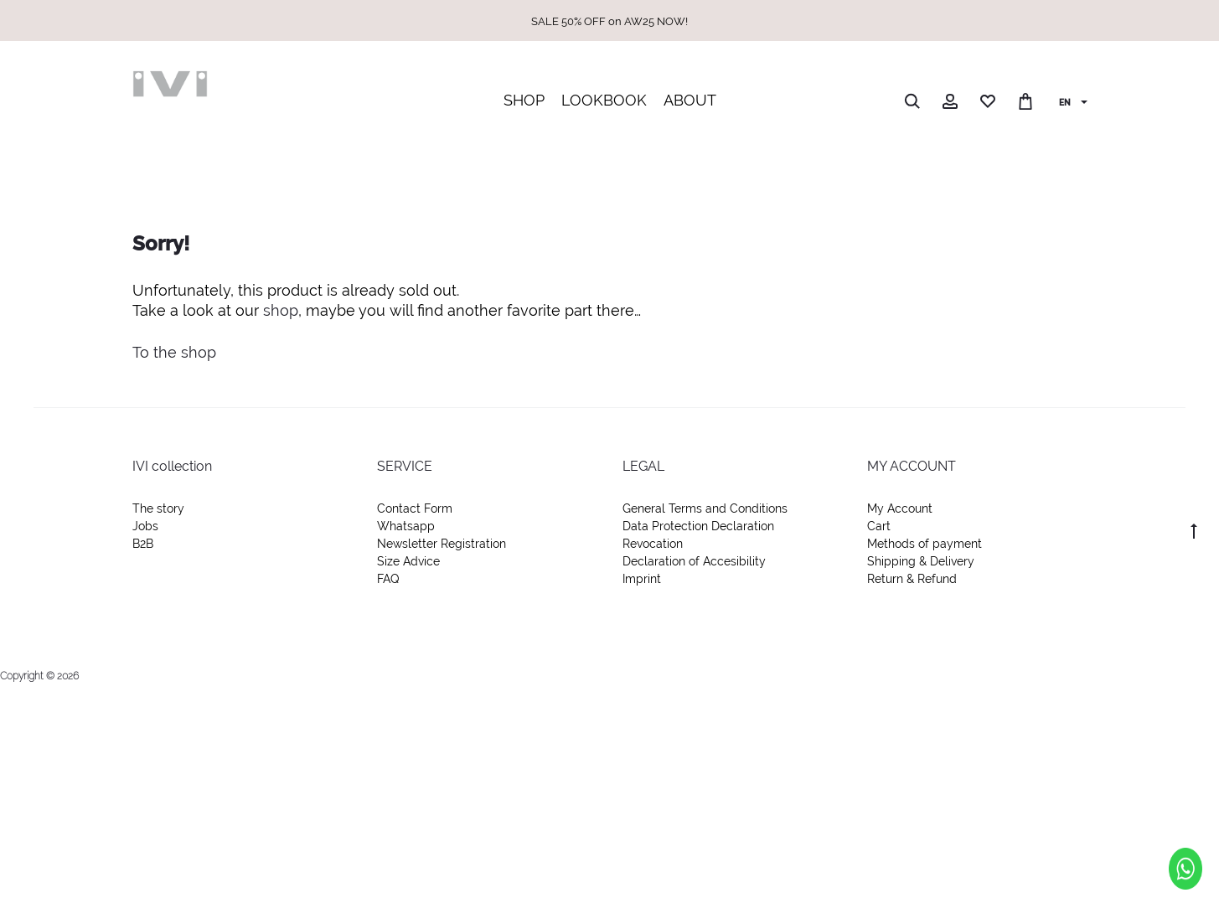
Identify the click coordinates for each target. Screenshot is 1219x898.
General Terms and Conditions (705, 508)
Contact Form (414, 508)
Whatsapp (406, 526)
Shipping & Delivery (920, 561)
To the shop (174, 352)
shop (280, 310)
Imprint (641, 579)
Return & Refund (912, 579)
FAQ (388, 579)
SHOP (524, 100)
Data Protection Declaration (698, 526)
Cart (879, 526)
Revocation (652, 543)
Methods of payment (924, 543)
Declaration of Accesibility (694, 561)
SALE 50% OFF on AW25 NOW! (609, 21)
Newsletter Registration (441, 543)
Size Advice (408, 561)
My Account (899, 508)
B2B (142, 543)
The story (158, 508)
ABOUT (690, 100)
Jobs (145, 526)
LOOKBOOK (604, 100)
